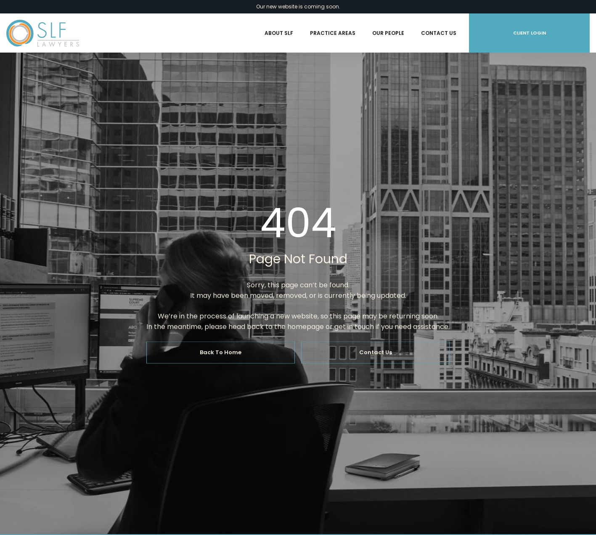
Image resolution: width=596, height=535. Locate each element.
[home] (42, 33)
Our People (388, 33)
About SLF (279, 33)
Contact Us (438, 33)
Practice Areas (332, 33)
